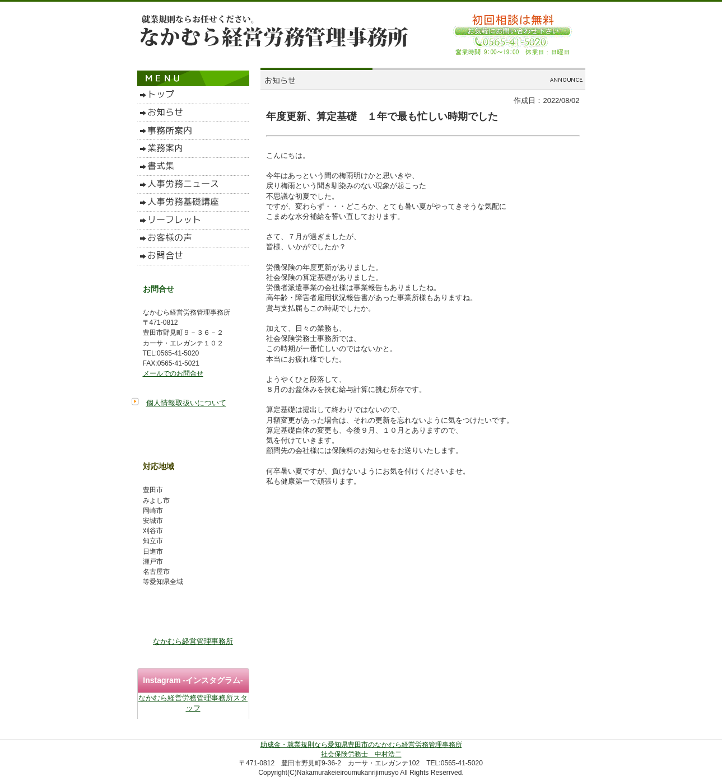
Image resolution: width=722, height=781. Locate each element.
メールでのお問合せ (173, 373)
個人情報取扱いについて (186, 403)
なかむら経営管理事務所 (193, 641)
